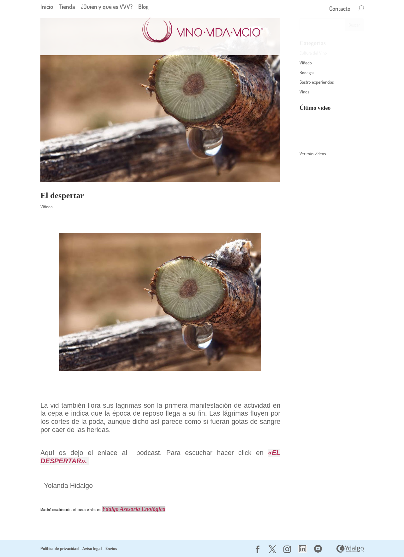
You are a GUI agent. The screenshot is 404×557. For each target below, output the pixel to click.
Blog (143, 6)
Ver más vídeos (313, 153)
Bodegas (307, 72)
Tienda (67, 6)
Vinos (304, 91)
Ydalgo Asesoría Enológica (133, 509)
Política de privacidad (59, 548)
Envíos (111, 548)
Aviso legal (92, 548)
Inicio (46, 6)
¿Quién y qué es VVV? (107, 6)
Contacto (339, 9)
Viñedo (46, 206)
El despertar (62, 195)
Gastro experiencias (317, 82)
